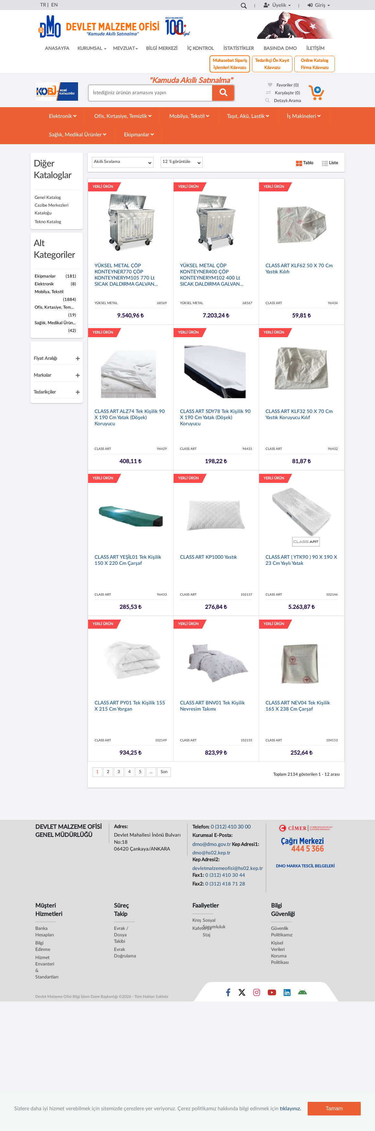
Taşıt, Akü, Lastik (248, 116)
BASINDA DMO (280, 48)
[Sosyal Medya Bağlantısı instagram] (256, 994)
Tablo (304, 163)
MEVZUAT (125, 48)
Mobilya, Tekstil (189, 116)
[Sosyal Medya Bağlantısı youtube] (271, 994)
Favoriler (283, 85)
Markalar (42, 375)
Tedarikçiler (45, 392)
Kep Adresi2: (206, 859)
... (151, 772)
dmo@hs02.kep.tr (211, 853)
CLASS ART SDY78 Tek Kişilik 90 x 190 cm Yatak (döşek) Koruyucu (215, 417)
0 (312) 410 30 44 (225, 875)
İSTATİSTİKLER (238, 48)
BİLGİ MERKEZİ (161, 48)
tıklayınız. (290, 1108)
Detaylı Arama (283, 101)
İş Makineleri (304, 116)
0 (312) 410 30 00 (231, 826)
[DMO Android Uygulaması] (302, 994)
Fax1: (198, 875)
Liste (330, 163)
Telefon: (201, 827)
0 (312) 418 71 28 (225, 884)
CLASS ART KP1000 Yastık (208, 557)
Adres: (121, 826)
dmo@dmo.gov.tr (211, 844)
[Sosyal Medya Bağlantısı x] (242, 994)
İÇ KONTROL (200, 48)
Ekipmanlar (139, 134)
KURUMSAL (92, 48)
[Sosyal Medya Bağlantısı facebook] (228, 994)
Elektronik (62, 116)
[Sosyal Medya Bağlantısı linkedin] (287, 994)
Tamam (334, 1108)
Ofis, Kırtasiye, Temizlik (123, 116)
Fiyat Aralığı (45, 358)
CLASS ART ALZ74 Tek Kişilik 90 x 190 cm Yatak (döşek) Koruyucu (130, 417)
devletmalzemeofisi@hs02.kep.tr (227, 868)
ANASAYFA (57, 48)
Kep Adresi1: (246, 844)
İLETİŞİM (315, 48)
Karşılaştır (283, 93)
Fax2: (198, 884)
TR (43, 5)
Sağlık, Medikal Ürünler (77, 134)
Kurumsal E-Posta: (213, 835)
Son (164, 772)
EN (54, 5)
